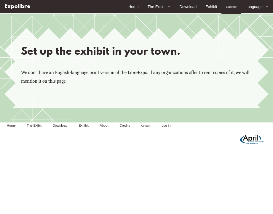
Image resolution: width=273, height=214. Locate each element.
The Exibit (156, 6)
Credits (124, 125)
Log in (166, 125)
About (104, 125)
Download (188, 6)
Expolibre (17, 7)
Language (254, 6)
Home (133, 6)
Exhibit (211, 6)
